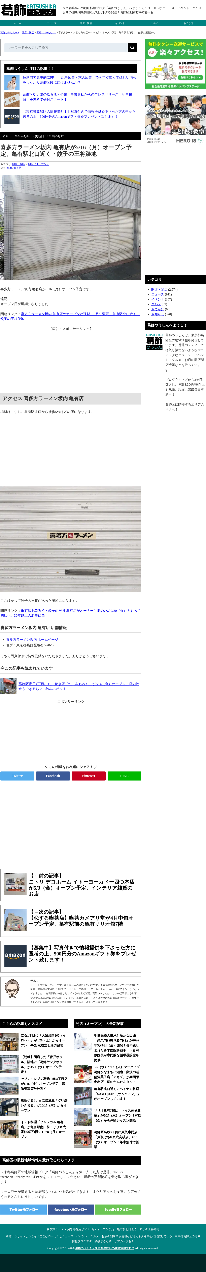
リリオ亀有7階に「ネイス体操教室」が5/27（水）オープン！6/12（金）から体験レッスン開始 (117, 1115)
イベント (120, 23)
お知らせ (157, 314)
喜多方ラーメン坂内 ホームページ (32, 640)
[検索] (132, 47)
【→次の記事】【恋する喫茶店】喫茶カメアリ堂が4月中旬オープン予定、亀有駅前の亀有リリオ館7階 (81, 918)
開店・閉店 (86, 23)
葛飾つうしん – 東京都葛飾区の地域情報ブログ (104, 1248)
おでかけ (188, 23)
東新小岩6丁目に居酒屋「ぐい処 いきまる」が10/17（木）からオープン (44, 1105)
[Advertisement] (70, 359)
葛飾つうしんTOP (9, 32)
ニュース (52, 23)
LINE (124, 776)
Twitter (17, 776)
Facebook (53, 776)
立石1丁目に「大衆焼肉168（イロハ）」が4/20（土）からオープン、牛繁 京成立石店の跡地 (43, 1040)
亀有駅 (17, 167)
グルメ (154, 23)
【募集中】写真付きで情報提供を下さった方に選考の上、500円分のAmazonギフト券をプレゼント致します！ (82, 953)
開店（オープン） (46, 32)
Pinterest (88, 776)
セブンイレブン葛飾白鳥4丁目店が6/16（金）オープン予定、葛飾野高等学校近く (44, 1083)
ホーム (17, 23)
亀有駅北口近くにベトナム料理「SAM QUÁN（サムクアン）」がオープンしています (117, 1093)
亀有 (9, 167)
